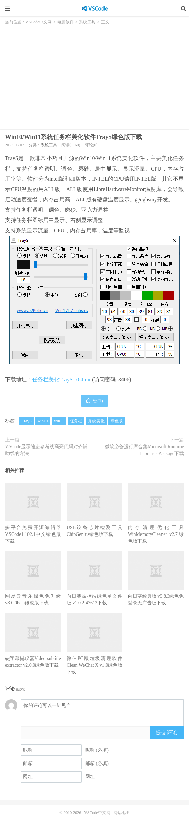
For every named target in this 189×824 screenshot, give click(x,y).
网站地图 (121, 812)
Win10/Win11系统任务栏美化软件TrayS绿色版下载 (73, 137)
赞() (94, 400)
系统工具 (87, 22)
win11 (59, 421)
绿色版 (117, 421)
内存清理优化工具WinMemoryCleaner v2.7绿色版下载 (156, 534)
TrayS (27, 421)
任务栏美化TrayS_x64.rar (61, 379)
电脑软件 (65, 22)
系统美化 (96, 421)
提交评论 (166, 732)
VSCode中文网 (94, 8)
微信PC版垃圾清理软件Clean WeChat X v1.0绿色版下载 (94, 665)
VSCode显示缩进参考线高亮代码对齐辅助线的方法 (46, 450)
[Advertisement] (94, 75)
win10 (43, 421)
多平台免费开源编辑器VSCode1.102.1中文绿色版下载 (33, 534)
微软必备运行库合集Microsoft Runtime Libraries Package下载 (144, 450)
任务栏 (76, 421)
